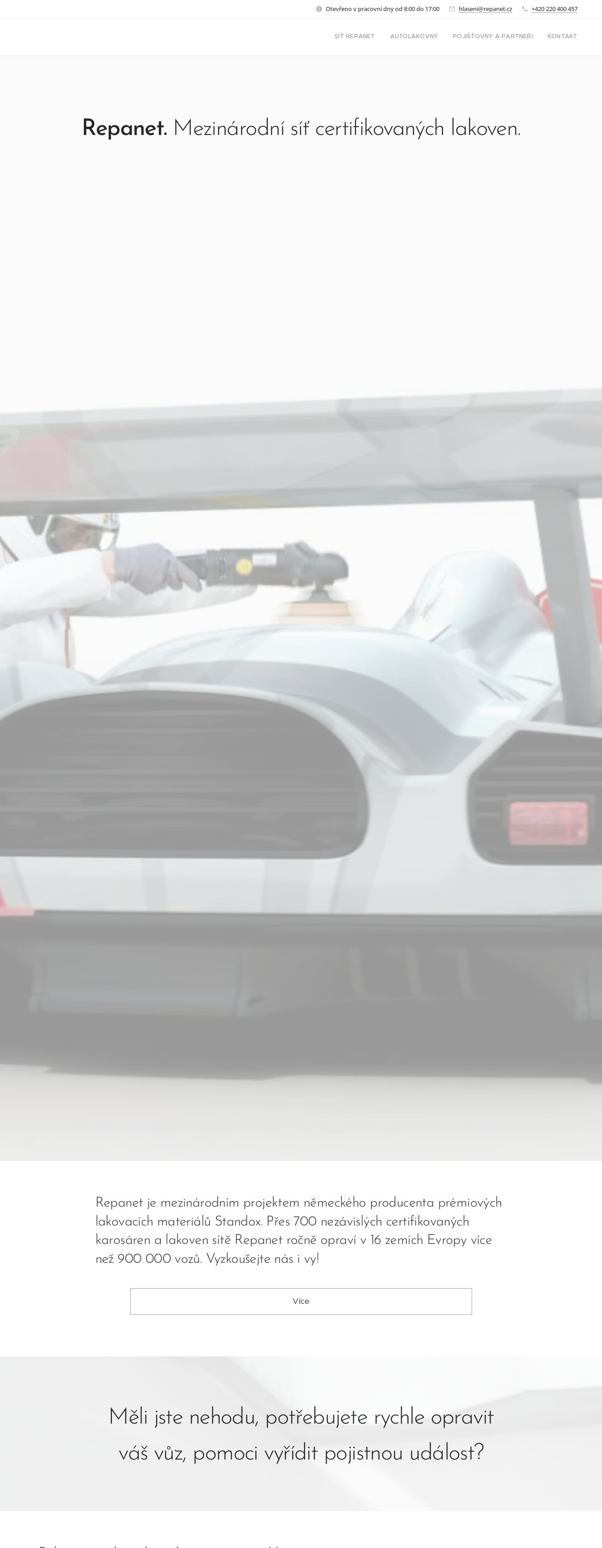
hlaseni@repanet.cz (485, 9)
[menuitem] (536, 37)
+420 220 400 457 (555, 9)
